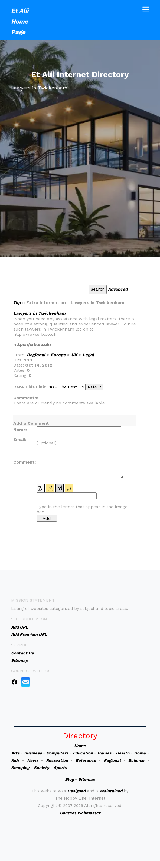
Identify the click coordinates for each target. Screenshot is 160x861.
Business (33, 753)
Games (104, 753)
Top (17, 302)
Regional (36, 354)
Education (83, 753)
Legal (88, 354)
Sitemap (86, 779)
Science (136, 760)
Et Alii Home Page (19, 20)
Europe (58, 354)
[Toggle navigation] (145, 9)
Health (122, 753)
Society (41, 767)
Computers (57, 753)
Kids (15, 760)
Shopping (20, 767)
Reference (86, 760)
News (32, 760)
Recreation (57, 760)
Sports (60, 767)
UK (74, 354)
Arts (15, 753)
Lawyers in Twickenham (39, 313)
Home (80, 745)
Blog (69, 779)
